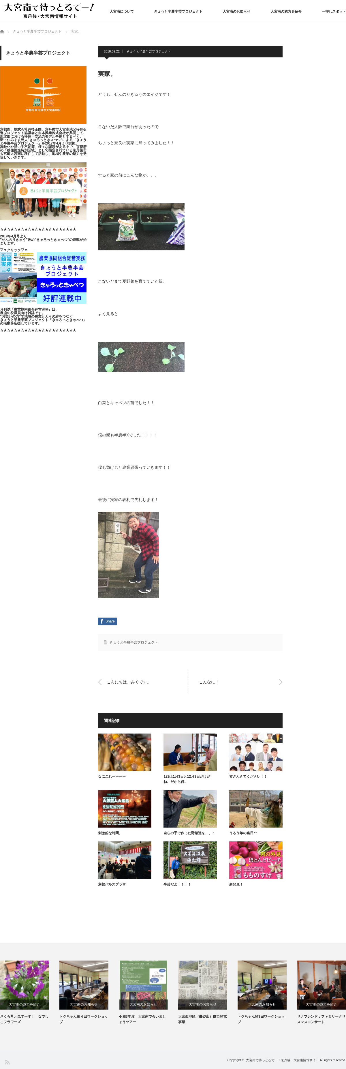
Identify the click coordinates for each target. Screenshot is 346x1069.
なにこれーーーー (112, 776)
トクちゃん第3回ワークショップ (261, 1019)
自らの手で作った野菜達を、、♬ (189, 833)
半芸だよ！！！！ (177, 884)
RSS (7, 1062)
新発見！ (236, 884)
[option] (29, 993)
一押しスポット (334, 12)
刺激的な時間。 (110, 833)
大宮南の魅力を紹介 (286, 12)
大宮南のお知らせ (236, 12)
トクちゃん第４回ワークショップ (83, 1019)
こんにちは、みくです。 (129, 682)
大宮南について (122, 12)
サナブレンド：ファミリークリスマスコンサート (321, 1019)
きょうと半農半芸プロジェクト (178, 12)
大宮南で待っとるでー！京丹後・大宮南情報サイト (282, 1060)
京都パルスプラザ (112, 884)
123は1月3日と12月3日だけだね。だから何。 (186, 779)
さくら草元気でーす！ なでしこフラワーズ (24, 1019)
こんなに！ (209, 682)
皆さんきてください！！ (248, 776)
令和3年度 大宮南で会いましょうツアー (142, 1019)
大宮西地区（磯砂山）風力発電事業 (202, 1019)
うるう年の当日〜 (243, 833)
